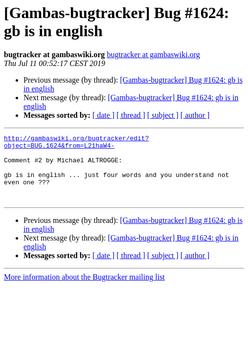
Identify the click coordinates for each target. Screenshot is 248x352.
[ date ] (103, 115)
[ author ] (195, 115)
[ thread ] (130, 115)
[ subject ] (163, 115)
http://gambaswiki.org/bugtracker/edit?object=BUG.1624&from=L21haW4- (76, 144)
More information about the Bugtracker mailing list (84, 290)
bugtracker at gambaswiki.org (153, 54)
